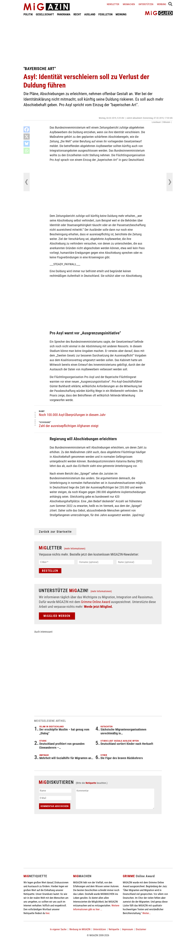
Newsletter (113, 4)
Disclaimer (141, 929)
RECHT (77, 14)
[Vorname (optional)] (95, 562)
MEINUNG (121, 14)
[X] (27, 136)
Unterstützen (146, 4)
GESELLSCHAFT (45, 14)
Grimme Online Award (95, 602)
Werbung (161, 4)
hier (47, 913)
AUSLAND (89, 14)
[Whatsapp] (27, 151)
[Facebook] (27, 129)
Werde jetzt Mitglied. (98, 607)
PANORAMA (63, 14)
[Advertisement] (98, 41)
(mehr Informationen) (74, 548)
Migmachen (129, 4)
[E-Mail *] (56, 562)
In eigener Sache (58, 929)
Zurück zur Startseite (55, 531)
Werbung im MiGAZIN (79, 929)
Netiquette (91, 783)
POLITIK (28, 14)
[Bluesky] (27, 144)
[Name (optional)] (134, 562)
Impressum (127, 929)
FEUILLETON (105, 14)
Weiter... (146, 913)
